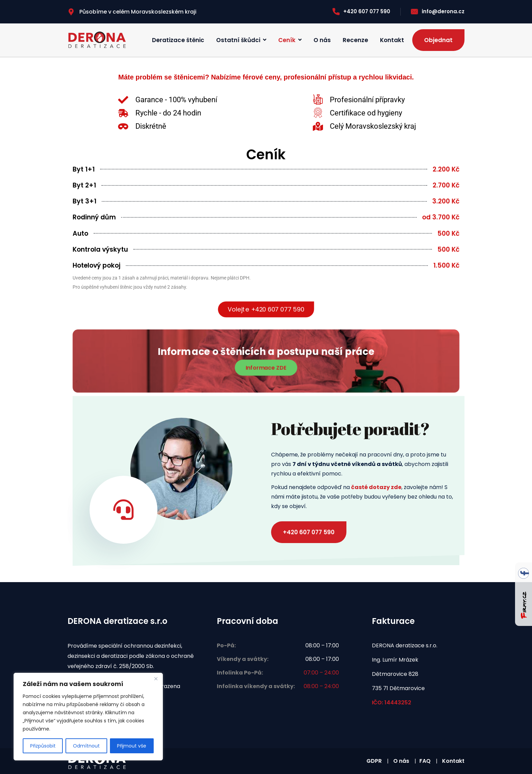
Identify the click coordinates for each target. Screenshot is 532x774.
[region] (88, 716)
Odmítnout (86, 745)
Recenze (355, 40)
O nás (322, 40)
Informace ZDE (266, 367)
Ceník (287, 40)
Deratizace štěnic (178, 40)
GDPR (374, 761)
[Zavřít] (156, 678)
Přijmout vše (131, 745)
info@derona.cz (437, 11)
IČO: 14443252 (391, 702)
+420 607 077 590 (361, 11)
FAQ (425, 761)
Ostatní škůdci (238, 40)
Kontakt (392, 40)
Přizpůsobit (43, 745)
